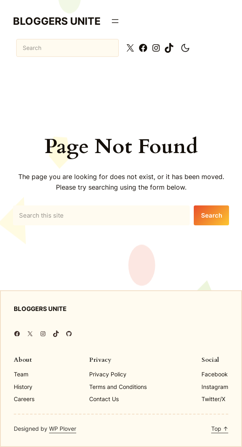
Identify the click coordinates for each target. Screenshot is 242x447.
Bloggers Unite (57, 21)
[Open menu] (115, 21)
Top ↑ (219, 428)
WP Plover (62, 428)
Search (211, 215)
